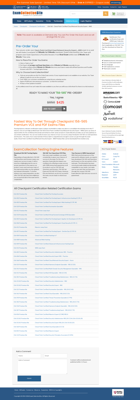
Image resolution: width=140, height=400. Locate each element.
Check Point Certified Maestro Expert (47, 331)
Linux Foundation (107, 164)
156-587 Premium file (20, 310)
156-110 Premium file (20, 335)
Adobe (104, 154)
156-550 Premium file (20, 215)
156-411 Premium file (20, 210)
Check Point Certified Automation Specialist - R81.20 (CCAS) (54, 289)
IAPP (114, 175)
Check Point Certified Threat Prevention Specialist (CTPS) (53, 298)
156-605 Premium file (20, 252)
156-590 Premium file (20, 298)
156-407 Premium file (20, 231)
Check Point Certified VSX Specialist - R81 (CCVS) (51, 273)
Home (99, 7)
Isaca (103, 162)
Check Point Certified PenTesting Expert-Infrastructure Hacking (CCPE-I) (58, 198)
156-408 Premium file (20, 239)
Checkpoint (23, 26)
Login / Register (122, 7)
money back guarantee (117, 43)
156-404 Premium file (20, 235)
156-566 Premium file (20, 260)
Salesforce (105, 172)
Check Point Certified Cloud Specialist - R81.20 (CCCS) (52, 293)
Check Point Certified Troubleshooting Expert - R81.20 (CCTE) (55, 310)
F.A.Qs (48, 21)
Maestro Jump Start (41, 227)
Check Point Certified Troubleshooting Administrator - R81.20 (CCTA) (57, 302)
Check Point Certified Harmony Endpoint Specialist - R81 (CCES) (55, 264)
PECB (115, 177)
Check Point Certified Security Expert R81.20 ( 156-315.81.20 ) (54, 322)
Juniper (115, 162)
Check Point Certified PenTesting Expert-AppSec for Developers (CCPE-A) (59, 219)
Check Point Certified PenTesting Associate (49, 194)
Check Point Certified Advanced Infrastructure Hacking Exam (54, 244)
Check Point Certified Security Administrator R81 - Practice (54, 252)
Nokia (103, 167)
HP (114, 159)
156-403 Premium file (20, 202)
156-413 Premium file (20, 248)
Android (115, 154)
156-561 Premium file (20, 293)
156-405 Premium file (20, 219)
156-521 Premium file (20, 289)
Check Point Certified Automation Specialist (49, 206)
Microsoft (116, 164)
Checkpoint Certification (37, 26)
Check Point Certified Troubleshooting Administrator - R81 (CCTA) (56, 277)
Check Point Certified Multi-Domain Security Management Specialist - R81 (58, 268)
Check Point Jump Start (42, 210)
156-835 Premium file (20, 331)
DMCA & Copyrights (55, 390)
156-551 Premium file (20, 273)
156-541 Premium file (20, 268)
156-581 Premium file (20, 277)
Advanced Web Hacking (42, 239)
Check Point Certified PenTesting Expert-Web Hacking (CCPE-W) (56, 202)
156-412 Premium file (20, 227)
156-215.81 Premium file (21, 318)
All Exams (22, 390)
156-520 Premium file (20, 206)
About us (37, 390)
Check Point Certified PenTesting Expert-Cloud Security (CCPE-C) (56, 223)
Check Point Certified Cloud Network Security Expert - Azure (54, 260)
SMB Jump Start (40, 248)
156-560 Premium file (20, 327)
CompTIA (116, 156)
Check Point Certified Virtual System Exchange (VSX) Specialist (55, 215)
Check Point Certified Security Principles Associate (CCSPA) (54, 335)
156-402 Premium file (20, 198)
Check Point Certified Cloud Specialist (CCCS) (49, 327)
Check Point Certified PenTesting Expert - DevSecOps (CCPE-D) (55, 231)
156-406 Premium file (20, 223)
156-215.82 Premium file (21, 281)
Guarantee (105, 7)
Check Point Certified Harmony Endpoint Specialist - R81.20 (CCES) (56, 306)
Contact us (29, 390)
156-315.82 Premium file (21, 285)
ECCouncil (105, 159)
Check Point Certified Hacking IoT (46, 235)
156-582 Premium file (20, 302)
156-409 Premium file (20, 244)
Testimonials (58, 21)
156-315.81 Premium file (21, 322)
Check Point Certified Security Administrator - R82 (51, 281)
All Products (28, 21)
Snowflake (105, 177)
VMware (116, 172)
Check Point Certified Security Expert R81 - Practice (51, 256)
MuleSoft (105, 175)
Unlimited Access (72, 21)
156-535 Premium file (20, 264)
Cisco (103, 156)
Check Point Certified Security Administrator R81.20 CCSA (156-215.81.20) (59, 318)
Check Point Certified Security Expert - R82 (48, 285)
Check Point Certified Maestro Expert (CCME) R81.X (51, 314)
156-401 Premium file (20, 194)
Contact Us (113, 7)
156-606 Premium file (20, 256)
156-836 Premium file (20, 314)
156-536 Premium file (20, 306)
